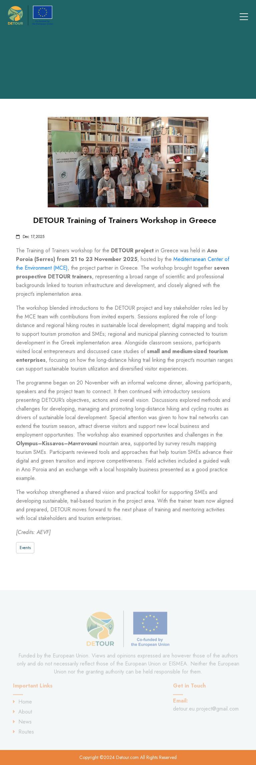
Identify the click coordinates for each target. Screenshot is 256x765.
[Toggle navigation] (239, 15)
